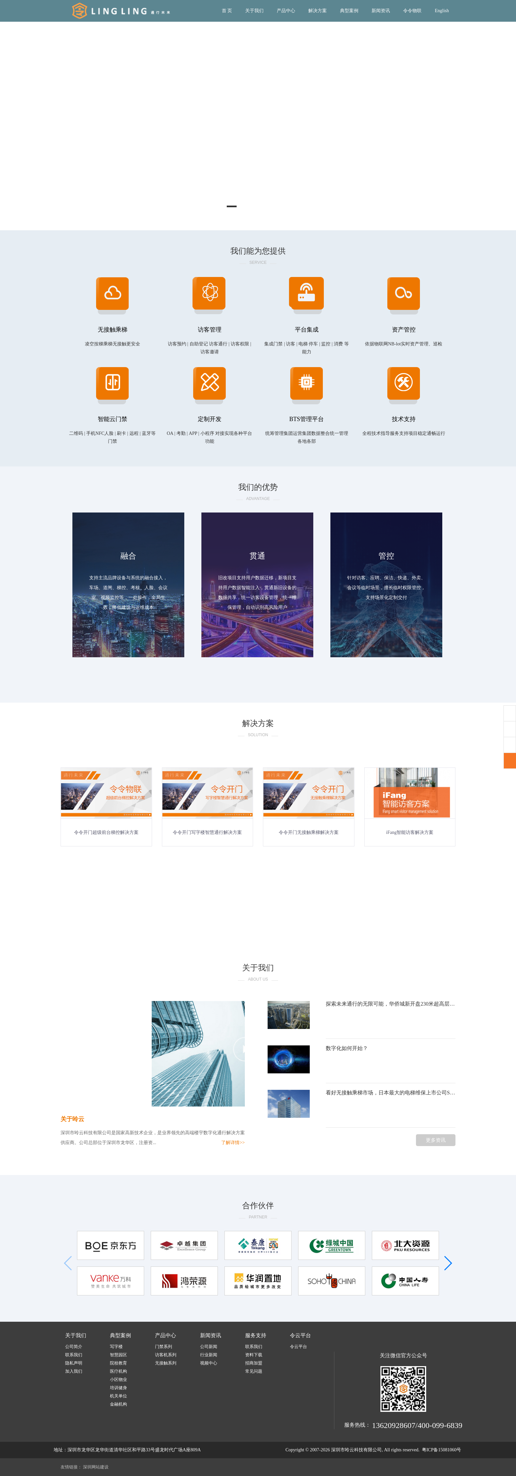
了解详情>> (233, 1142)
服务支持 (255, 1335)
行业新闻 (208, 1354)
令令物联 (412, 10)
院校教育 (118, 1363)
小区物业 (118, 1379)
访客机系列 (165, 1354)
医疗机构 (118, 1371)
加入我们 (73, 1371)
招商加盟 (253, 1363)
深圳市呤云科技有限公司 (356, 1449)
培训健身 (118, 1387)
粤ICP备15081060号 (441, 1449)
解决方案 (317, 10)
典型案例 (349, 10)
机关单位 (118, 1395)
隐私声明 (73, 1363)
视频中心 (208, 1363)
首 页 (227, 10)
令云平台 (300, 1335)
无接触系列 (165, 1363)
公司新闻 (208, 1346)
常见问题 (253, 1371)
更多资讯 (436, 1140)
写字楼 (116, 1346)
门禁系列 (163, 1346)
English (442, 10)
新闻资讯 (381, 10)
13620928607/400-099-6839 (417, 1425)
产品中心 (286, 10)
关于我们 (254, 10)
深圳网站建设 (96, 1466)
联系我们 (73, 1354)
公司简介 (73, 1346)
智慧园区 (118, 1354)
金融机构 (118, 1404)
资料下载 (253, 1354)
